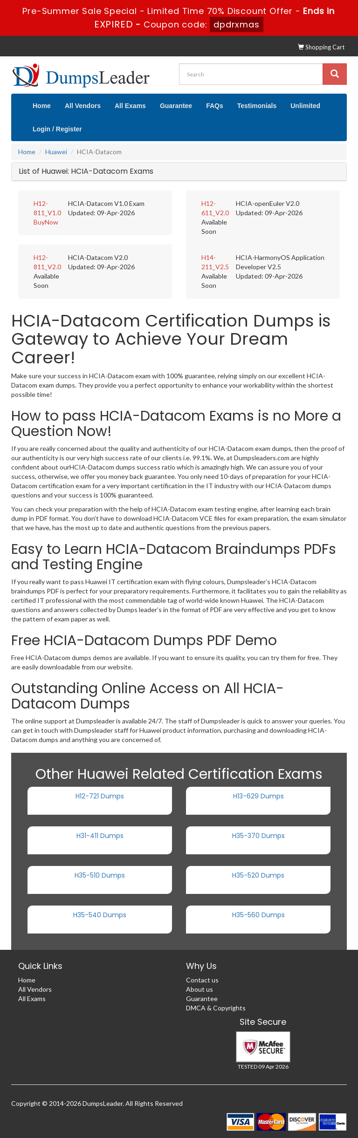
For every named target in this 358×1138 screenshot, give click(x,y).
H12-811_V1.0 (47, 208)
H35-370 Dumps (258, 835)
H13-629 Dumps (258, 796)
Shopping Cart (321, 47)
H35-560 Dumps (258, 915)
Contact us (202, 980)
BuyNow (46, 222)
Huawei (56, 152)
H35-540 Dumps (99, 915)
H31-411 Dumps (100, 835)
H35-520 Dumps (258, 875)
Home (42, 105)
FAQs (214, 105)
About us (199, 989)
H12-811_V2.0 (47, 262)
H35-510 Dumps (100, 875)
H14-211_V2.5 (215, 262)
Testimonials (257, 105)
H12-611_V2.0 (215, 208)
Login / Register (57, 129)
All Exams (130, 105)
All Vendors (83, 105)
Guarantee (176, 105)
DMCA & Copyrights (216, 1008)
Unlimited (305, 105)
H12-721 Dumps (100, 796)
